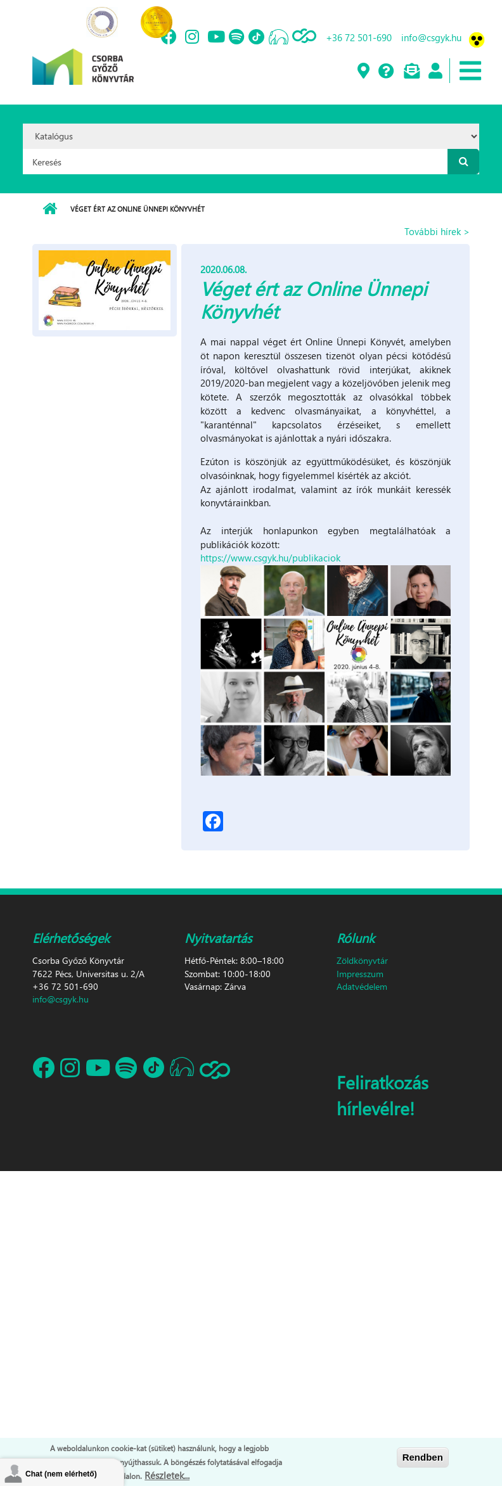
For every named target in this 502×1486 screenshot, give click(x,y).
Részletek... (167, 1475)
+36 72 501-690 (359, 37)
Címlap (49, 209)
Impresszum (360, 974)
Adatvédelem (362, 986)
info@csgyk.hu (431, 37)
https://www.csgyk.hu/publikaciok (270, 557)
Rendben (422, 1457)
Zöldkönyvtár (362, 960)
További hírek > (437, 231)
